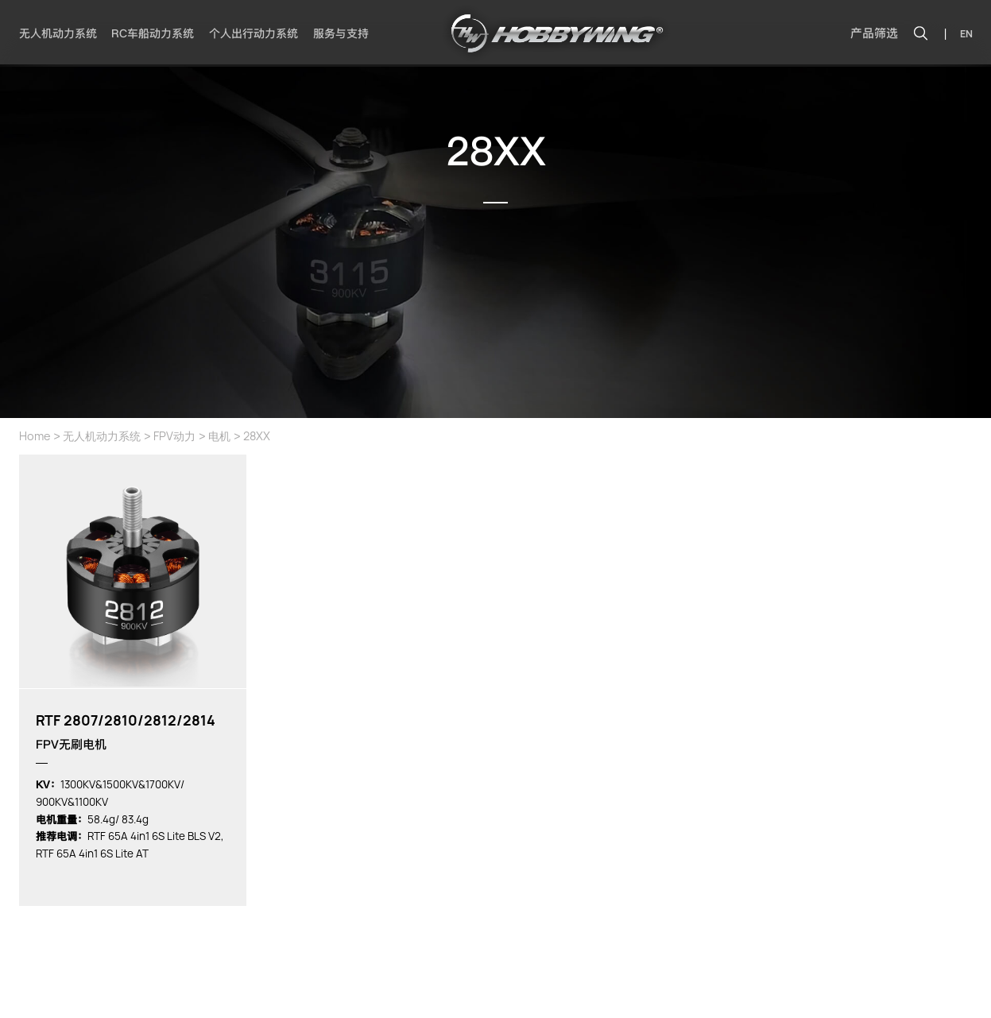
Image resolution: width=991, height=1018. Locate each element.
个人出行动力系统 (253, 33)
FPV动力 (174, 435)
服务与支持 (341, 33)
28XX (256, 435)
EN (966, 34)
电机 (219, 435)
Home (35, 435)
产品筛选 (874, 33)
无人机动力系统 (58, 33)
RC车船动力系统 (152, 33)
